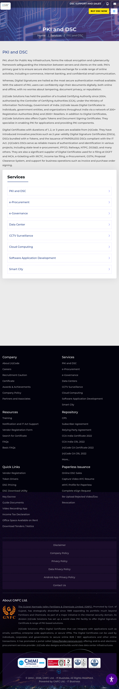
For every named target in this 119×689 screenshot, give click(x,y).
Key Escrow (9, 496)
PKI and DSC (69, 363)
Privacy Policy (59, 561)
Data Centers (69, 381)
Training (7, 418)
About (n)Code (10, 363)
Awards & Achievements (16, 386)
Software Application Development (82, 398)
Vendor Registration (14, 473)
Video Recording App (14, 508)
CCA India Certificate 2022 (77, 435)
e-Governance (70, 375)
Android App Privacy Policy (59, 577)
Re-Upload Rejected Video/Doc (80, 496)
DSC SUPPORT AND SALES (85, 3)
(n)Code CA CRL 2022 (74, 453)
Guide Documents (13, 502)
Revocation (68, 502)
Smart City (68, 404)
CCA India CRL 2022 (73, 441)
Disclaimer (59, 545)
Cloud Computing (72, 392)
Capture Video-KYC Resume (78, 478)
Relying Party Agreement (77, 429)
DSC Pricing (9, 484)
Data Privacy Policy (59, 569)
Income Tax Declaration (16, 514)
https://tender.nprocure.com (67, 641)
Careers (6, 369)
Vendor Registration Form (17, 429)
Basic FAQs (8, 447)
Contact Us (59, 585)
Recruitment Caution (14, 375)
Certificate (8, 381)
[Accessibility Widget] (111, 679)
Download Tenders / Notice (18, 526)
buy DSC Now (99, 11)
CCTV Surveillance (72, 386)
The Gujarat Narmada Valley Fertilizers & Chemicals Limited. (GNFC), (55, 606)
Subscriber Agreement (75, 424)
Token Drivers (10, 478)
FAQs (5, 441)
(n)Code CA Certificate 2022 (78, 447)
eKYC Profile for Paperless (77, 484)
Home (41, 35)
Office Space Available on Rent (20, 520)
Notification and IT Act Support (20, 424)
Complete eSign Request (76, 490)
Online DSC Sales (72, 473)
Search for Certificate (14, 435)
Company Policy (11, 392)
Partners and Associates (16, 398)
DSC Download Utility (14, 490)
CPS (64, 418)
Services (56, 35)
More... (66, 459)
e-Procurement (71, 369)
